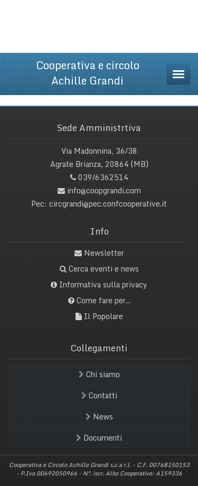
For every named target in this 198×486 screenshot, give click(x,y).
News (99, 416)
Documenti (99, 438)
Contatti (99, 395)
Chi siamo (99, 374)
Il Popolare (103, 316)
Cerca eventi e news (104, 269)
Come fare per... (103, 300)
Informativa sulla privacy (103, 284)
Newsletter (104, 253)
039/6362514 (103, 177)
